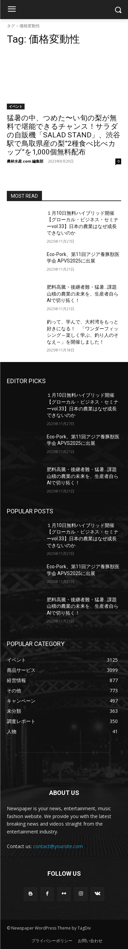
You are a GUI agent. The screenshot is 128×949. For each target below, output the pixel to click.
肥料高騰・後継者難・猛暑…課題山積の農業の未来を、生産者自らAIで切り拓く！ (82, 293)
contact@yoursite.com (58, 846)
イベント (16, 106)
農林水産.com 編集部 (25, 161)
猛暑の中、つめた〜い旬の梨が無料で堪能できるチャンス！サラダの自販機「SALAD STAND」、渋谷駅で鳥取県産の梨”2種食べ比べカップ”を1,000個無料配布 (63, 135)
